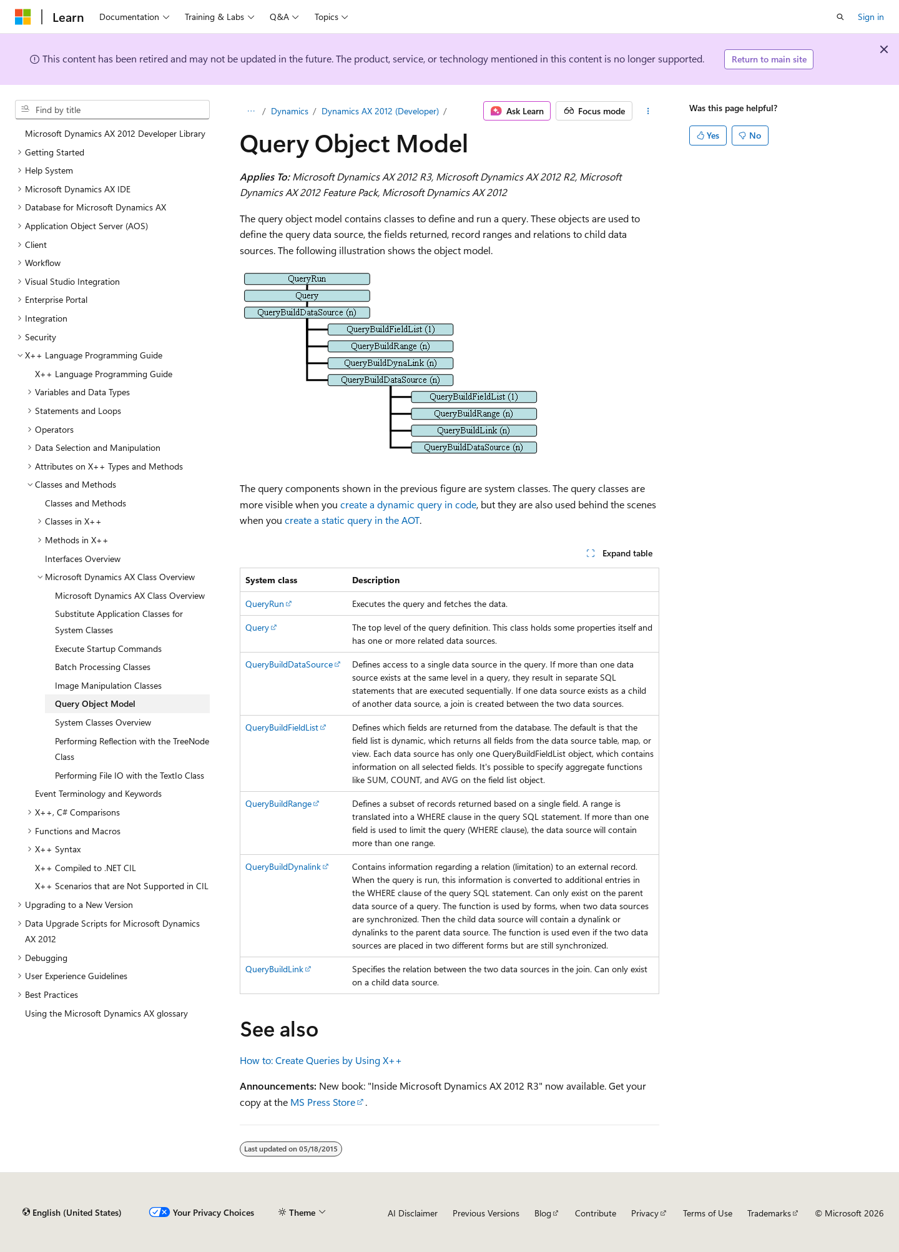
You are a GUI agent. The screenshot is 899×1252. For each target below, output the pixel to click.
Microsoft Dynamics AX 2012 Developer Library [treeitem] (115, 133)
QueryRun (264, 603)
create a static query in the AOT (352, 519)
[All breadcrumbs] (251, 111)
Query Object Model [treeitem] (95, 703)
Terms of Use (707, 1213)
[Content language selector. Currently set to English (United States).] (72, 1213)
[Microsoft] (23, 17)
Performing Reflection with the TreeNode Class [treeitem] (132, 749)
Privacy (645, 1213)
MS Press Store (322, 1101)
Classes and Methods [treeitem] (85, 503)
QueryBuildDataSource (289, 664)
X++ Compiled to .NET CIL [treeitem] (85, 868)
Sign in (871, 16)
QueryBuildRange (278, 803)
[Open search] (840, 17)
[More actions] (648, 111)
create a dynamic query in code (408, 504)
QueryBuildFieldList (281, 727)
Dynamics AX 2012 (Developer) (380, 111)
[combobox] (112, 110)
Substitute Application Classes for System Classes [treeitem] (119, 622)
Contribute (595, 1213)
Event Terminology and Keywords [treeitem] (98, 793)
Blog (542, 1213)
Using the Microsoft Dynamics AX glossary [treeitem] (106, 1013)
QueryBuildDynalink (283, 866)
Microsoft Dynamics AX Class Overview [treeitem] (130, 595)
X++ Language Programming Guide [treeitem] (103, 374)
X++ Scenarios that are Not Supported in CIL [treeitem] (122, 886)
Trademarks (769, 1213)
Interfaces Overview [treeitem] (82, 558)
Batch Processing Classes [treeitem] (102, 667)
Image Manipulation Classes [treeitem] (108, 685)
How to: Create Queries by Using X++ (321, 1060)
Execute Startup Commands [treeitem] (108, 648)
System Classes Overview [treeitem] (103, 722)
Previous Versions (486, 1213)
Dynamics (289, 111)
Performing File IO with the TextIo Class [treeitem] (129, 775)
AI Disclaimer (413, 1213)
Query (257, 627)
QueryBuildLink (274, 969)
